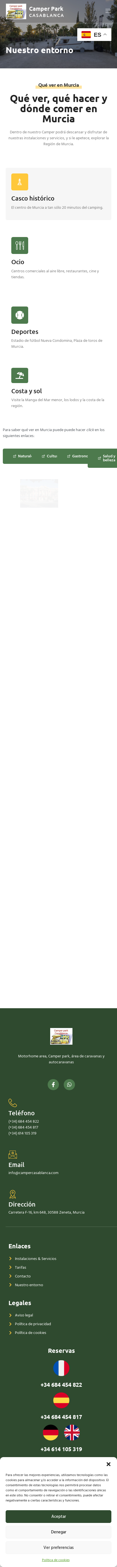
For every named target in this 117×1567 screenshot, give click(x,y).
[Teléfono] (12, 1216)
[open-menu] (108, 11)
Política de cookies (56, 1560)
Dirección (22, 1317)
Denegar (58, 1532)
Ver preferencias (58, 1547)
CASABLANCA (46, 15)
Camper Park (46, 8)
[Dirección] (12, 1307)
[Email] (12, 1267)
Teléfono (21, 1226)
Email (16, 1277)
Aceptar (58, 1516)
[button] (108, 1464)
